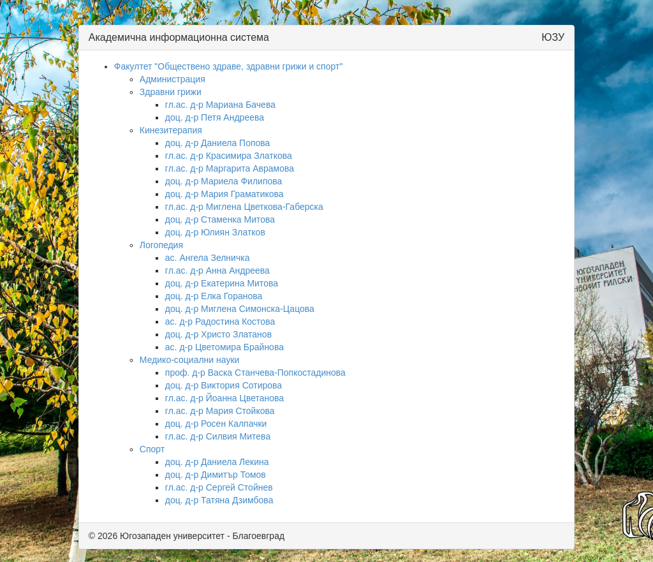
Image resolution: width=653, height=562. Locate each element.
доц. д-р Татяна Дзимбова (219, 500)
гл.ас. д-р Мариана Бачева (220, 105)
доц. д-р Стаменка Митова (220, 219)
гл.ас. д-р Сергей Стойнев (219, 487)
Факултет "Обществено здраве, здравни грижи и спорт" (228, 66)
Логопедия (161, 245)
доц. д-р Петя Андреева (214, 117)
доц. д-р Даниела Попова (217, 143)
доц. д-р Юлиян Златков (215, 232)
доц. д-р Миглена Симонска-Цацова (239, 309)
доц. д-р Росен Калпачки (216, 423)
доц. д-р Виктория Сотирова (223, 385)
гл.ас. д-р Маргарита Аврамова (229, 168)
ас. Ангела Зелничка (207, 258)
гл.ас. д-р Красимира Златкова (228, 156)
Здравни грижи (171, 92)
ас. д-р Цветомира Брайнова (224, 347)
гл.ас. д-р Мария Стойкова (220, 411)
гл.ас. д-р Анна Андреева (217, 270)
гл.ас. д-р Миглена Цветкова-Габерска (244, 207)
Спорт (152, 449)
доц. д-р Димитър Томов (215, 475)
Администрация (172, 79)
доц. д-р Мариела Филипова (223, 181)
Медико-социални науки (190, 360)
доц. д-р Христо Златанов (218, 334)
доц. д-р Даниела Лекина (217, 462)
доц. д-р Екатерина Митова (221, 283)
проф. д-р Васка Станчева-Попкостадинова (255, 372)
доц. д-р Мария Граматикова (224, 194)
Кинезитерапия (171, 130)
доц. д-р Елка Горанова (213, 296)
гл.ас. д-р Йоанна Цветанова (224, 398)
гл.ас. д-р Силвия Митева (217, 436)
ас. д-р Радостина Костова (220, 321)
